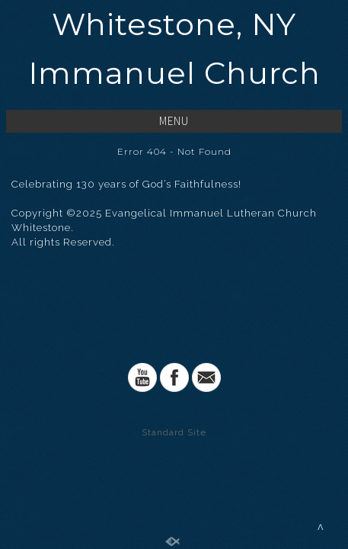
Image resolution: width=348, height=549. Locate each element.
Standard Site (174, 432)
